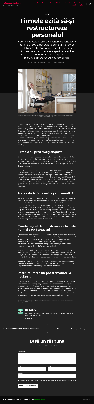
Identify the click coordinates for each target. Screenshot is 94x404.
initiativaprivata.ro (12, 3)
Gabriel (34, 63)
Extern (81, 3)
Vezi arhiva (29, 318)
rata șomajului (24, 302)
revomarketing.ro (40, 400)
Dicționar (59, 3)
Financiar (68, 3)
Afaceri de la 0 (41, 3)
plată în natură (71, 300)
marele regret (57, 300)
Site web (20, 373)
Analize (74, 5)
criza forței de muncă (26, 300)
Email (50, 366)
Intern (75, 3)
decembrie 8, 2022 (45, 63)
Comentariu (21, 352)
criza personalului (38, 300)
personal (64, 300)
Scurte (52, 3)
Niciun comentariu (60, 63)
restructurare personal (46, 302)
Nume (20, 366)
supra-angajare (58, 302)
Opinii (81, 5)
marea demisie (48, 300)
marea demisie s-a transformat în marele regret (44, 253)
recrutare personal (34, 302)
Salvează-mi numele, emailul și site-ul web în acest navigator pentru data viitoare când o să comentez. (47, 380)
